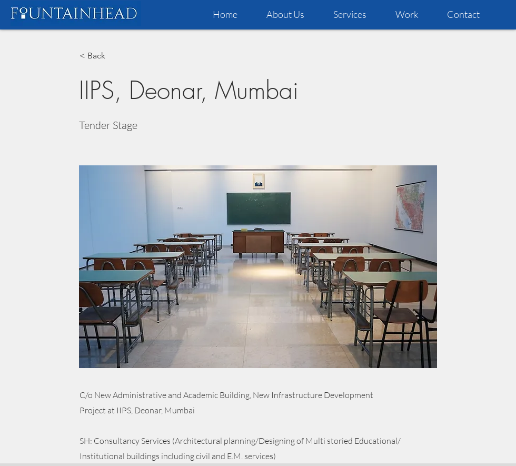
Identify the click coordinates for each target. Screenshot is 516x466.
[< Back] (114, 55)
